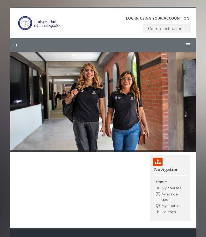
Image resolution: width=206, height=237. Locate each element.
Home (161, 182)
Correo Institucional (166, 28)
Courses (168, 212)
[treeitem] (170, 196)
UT (15, 45)
